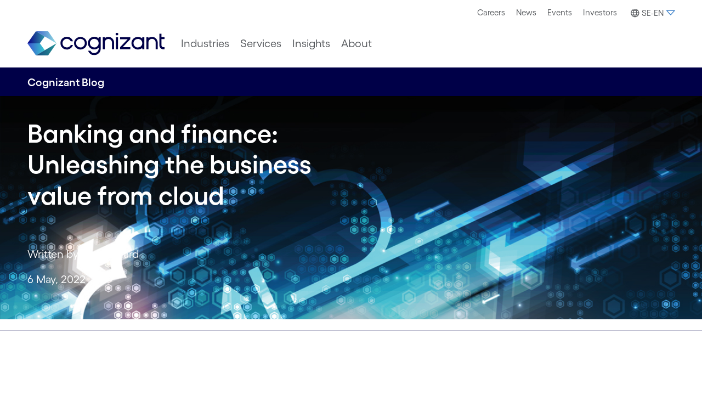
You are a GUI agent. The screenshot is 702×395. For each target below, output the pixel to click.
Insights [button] (311, 43)
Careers (491, 12)
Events (559, 12)
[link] (96, 43)
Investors (600, 12)
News (526, 12)
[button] (651, 13)
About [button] (356, 43)
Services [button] (260, 43)
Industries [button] (205, 43)
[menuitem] (491, 12)
